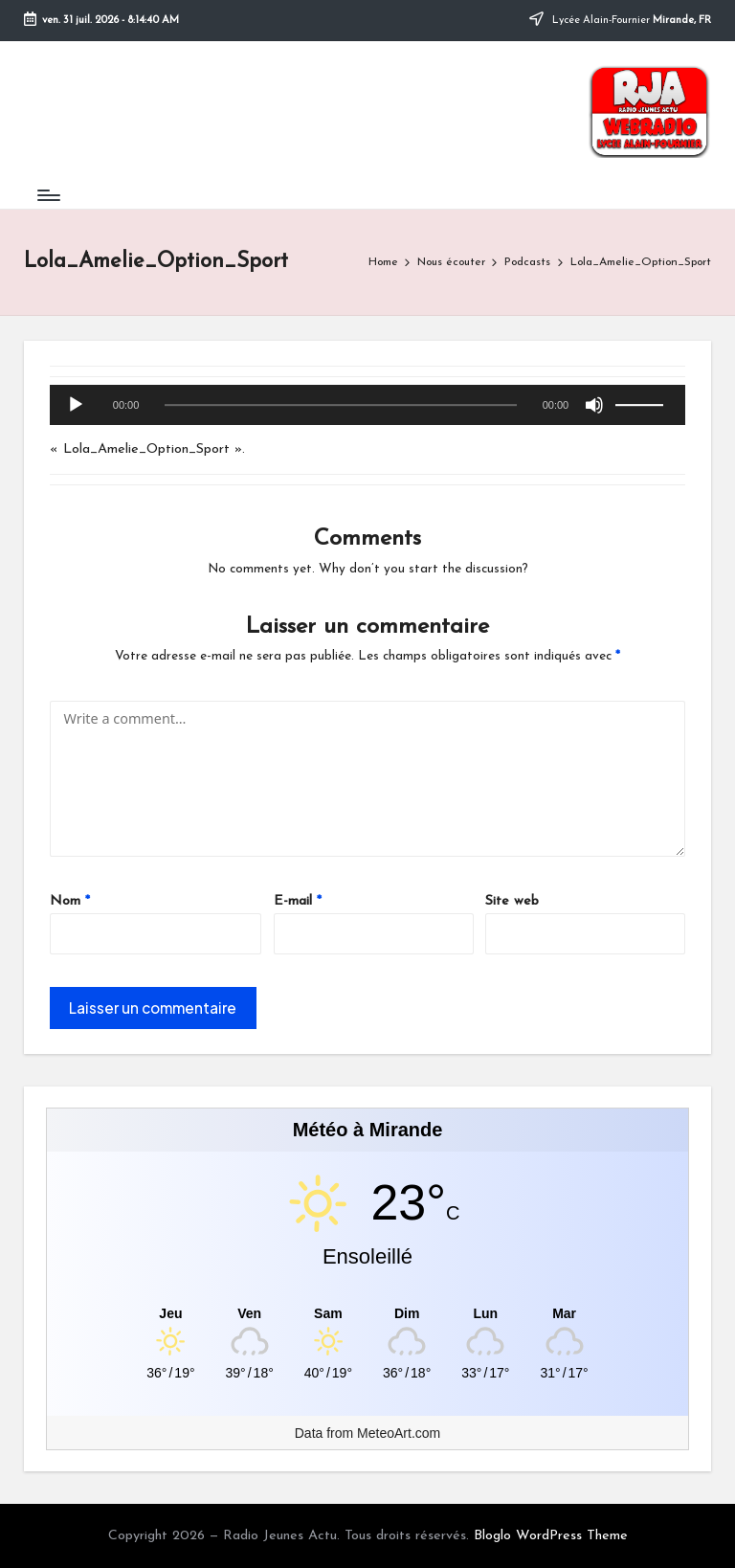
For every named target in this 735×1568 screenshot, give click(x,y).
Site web (512, 901)
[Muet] (594, 404)
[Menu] (47, 195)
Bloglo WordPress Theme (551, 1536)
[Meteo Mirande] (368, 1313)
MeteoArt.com (398, 1433)
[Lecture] (75, 404)
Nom (70, 901)
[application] (367, 406)
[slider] (340, 405)
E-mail (298, 901)
